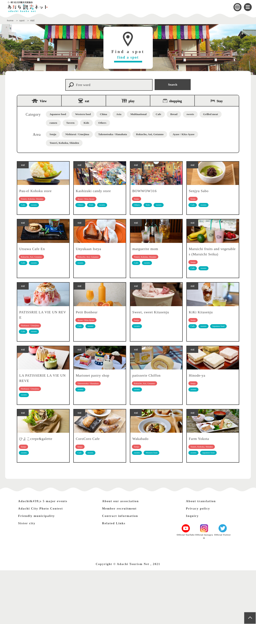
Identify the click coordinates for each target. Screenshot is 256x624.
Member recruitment (121, 562)
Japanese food (59, 114)
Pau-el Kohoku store (36, 201)
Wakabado (141, 492)
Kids (119, 123)
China (111, 114)
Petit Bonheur (87, 344)
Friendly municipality (38, 569)
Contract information (122, 569)
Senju (54, 134)
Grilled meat (58, 123)
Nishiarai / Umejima (81, 134)
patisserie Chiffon (147, 418)
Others (137, 123)
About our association (122, 554)
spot (23, 20)
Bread (191, 114)
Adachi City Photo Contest (43, 562)
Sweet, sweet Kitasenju (152, 344)
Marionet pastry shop (94, 418)
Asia (128, 114)
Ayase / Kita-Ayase (199, 134)
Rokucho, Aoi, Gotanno (162, 134)
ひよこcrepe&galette (37, 492)
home (10, 20)
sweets (210, 114)
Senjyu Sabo (199, 201)
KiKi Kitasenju (202, 344)
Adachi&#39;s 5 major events (45, 554)
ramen (81, 123)
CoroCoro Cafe (89, 492)
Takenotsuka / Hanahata (120, 134)
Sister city (27, 577)
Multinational (150, 114)
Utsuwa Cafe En (33, 270)
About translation (202, 554)
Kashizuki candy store (95, 201)
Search (173, 85)
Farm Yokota (200, 492)
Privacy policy (199, 562)
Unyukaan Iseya (89, 270)
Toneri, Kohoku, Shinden (66, 143)
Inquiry (193, 569)
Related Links (115, 577)
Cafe (173, 114)
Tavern (100, 123)
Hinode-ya (198, 418)
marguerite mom (146, 270)
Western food (87, 114)
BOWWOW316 (145, 201)
